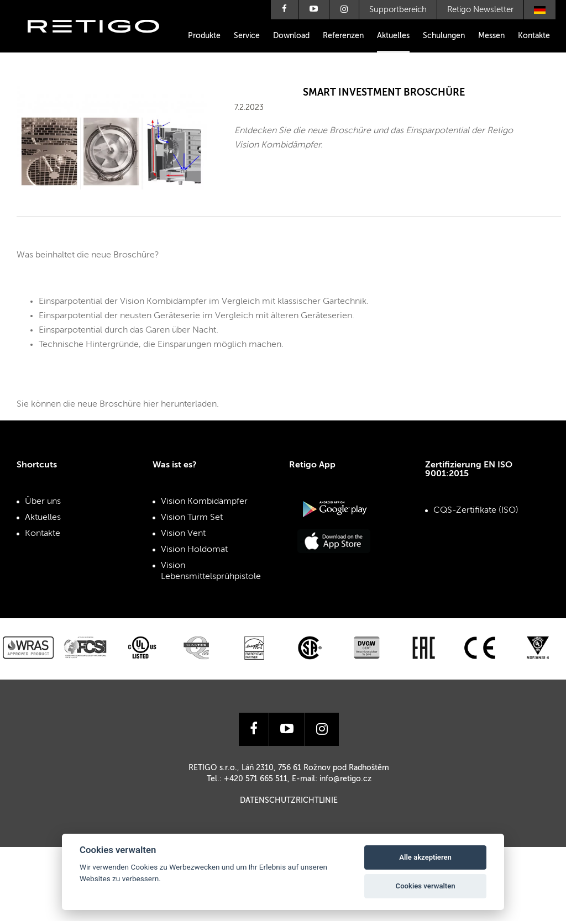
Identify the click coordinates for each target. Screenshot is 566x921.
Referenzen (343, 36)
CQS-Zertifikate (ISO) (475, 510)
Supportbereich (398, 10)
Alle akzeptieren (425, 857)
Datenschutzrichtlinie (289, 800)
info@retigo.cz (345, 779)
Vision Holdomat (194, 549)
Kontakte (534, 36)
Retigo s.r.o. (102, 42)
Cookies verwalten (425, 886)
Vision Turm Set (192, 517)
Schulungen (444, 36)
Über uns (43, 501)
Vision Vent (183, 533)
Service (247, 36)
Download (291, 36)
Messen (491, 36)
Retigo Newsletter (480, 10)
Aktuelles (393, 36)
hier (151, 404)
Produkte (204, 36)
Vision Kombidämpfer (204, 501)
